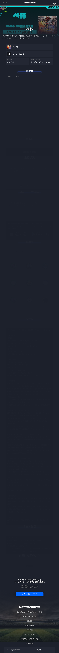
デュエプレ (16, 47)
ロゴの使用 (29, 643)
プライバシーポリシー (29, 634)
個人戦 (18, 54)
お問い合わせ (29, 625)
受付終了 (39, 650)
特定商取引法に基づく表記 (29, 639)
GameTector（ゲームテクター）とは (29, 612)
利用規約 (30, 630)
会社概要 (30, 621)
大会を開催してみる (29, 594)
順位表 (29, 71)
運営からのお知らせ (29, 616)
